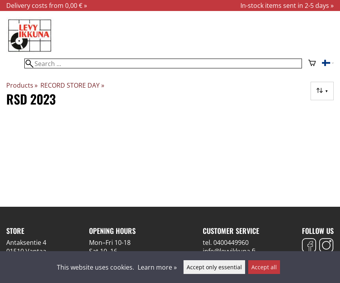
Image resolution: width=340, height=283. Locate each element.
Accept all (264, 267)
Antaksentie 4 (26, 242)
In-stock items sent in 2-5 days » (287, 5)
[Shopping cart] (312, 63)
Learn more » (157, 267)
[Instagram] (326, 246)
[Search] (163, 63)
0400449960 (231, 242)
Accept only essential (214, 267)
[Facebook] (309, 246)
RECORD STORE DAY (72, 85)
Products (22, 85)
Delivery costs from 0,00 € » (46, 5)
